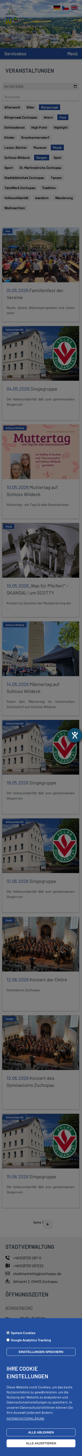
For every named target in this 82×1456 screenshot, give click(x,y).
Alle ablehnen (41, 1432)
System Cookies (23, 1333)
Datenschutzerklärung (25, 1418)
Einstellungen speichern (41, 1352)
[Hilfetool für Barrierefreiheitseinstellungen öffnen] (75, 735)
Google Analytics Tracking (31, 1340)
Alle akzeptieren (41, 1443)
